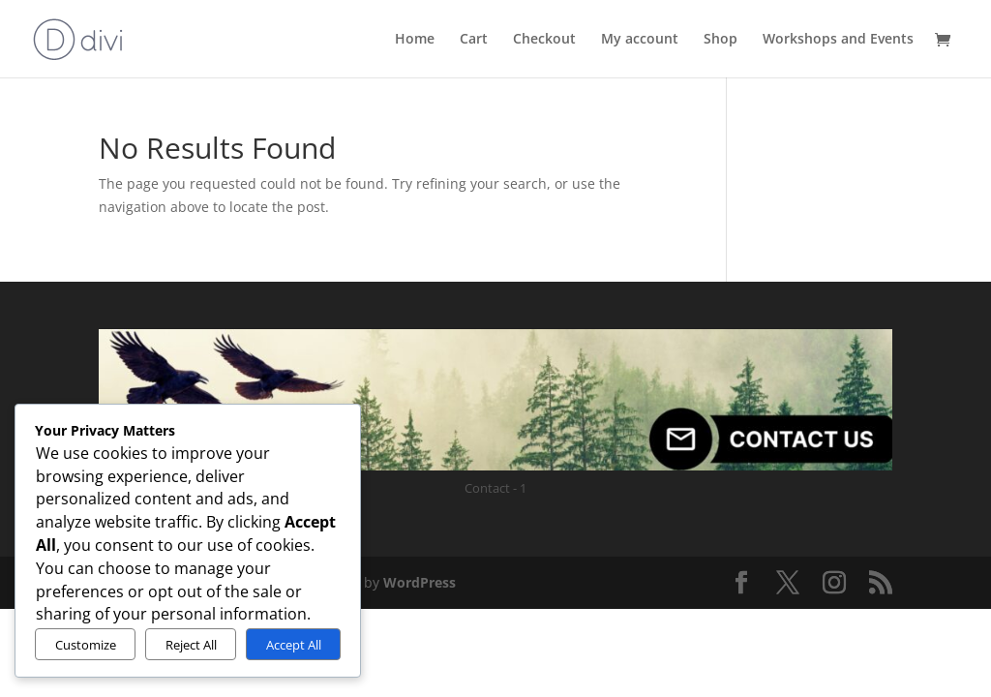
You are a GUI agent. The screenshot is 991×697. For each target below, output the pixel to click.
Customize (85, 644)
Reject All (191, 644)
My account (639, 39)
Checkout (544, 39)
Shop (720, 39)
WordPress (419, 582)
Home (415, 39)
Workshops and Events (838, 39)
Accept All (293, 644)
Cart (474, 39)
